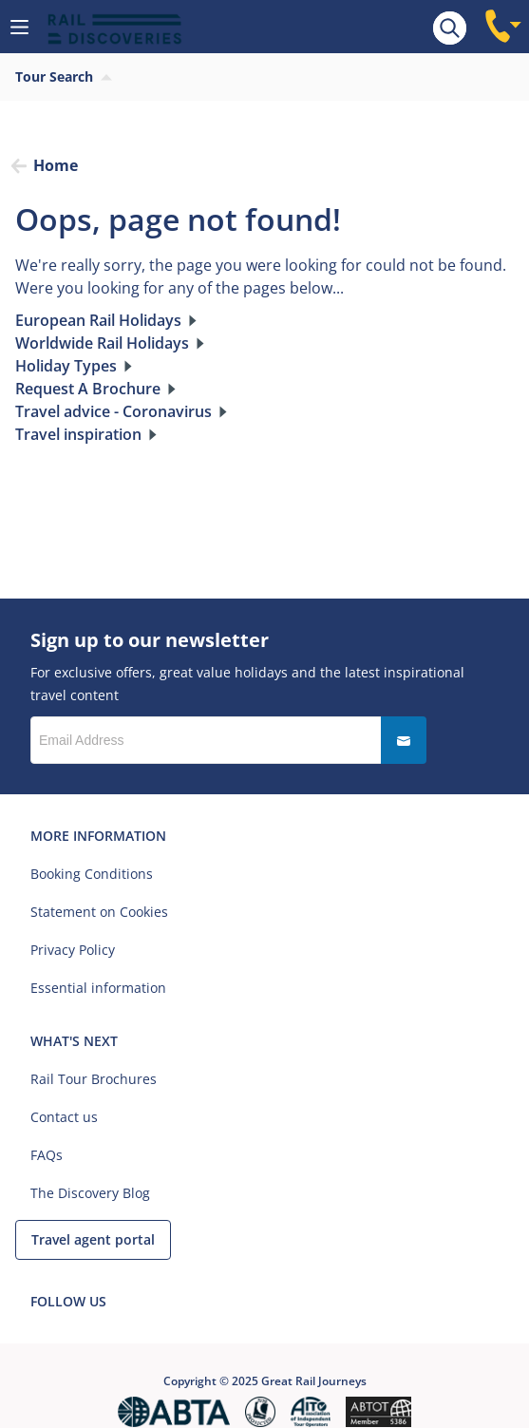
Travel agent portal (93, 1239)
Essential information (98, 988)
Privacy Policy (72, 950)
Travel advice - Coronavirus (113, 411)
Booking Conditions (91, 874)
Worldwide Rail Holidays (102, 343)
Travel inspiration (78, 434)
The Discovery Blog (90, 1193)
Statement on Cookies (99, 912)
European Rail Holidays (98, 320)
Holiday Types (66, 365)
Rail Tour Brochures (93, 1079)
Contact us (64, 1117)
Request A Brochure (88, 388)
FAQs (46, 1155)
